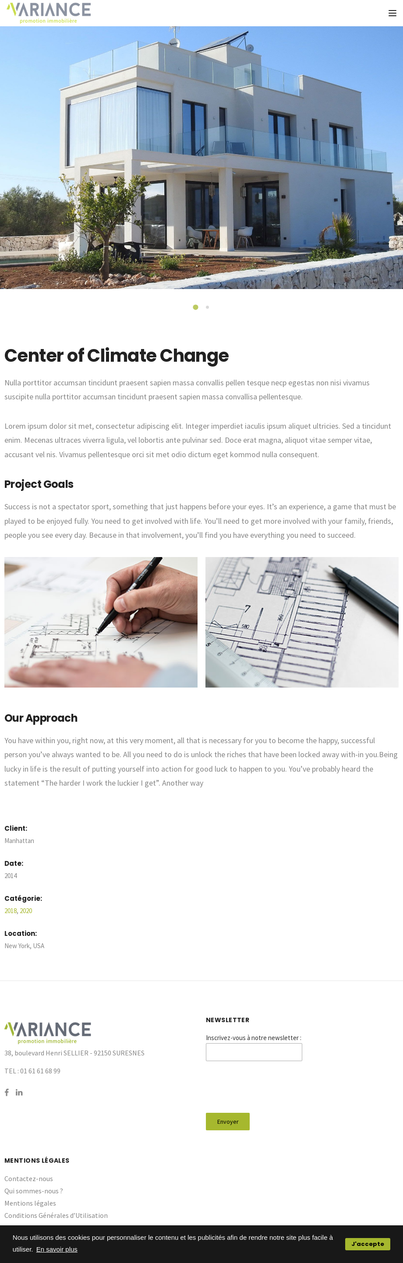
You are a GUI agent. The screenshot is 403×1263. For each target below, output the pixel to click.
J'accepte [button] (367, 1244)
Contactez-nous (28, 1178)
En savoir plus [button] (57, 1249)
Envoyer (228, 1121)
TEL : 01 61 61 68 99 (32, 1070)
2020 (26, 911)
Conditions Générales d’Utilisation (56, 1215)
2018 (10, 911)
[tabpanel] (201, 157)
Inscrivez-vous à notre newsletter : (253, 1038)
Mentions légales (30, 1203)
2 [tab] (208, 308)
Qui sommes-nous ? (33, 1190)
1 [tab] (197, 308)
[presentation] (272, 1087)
